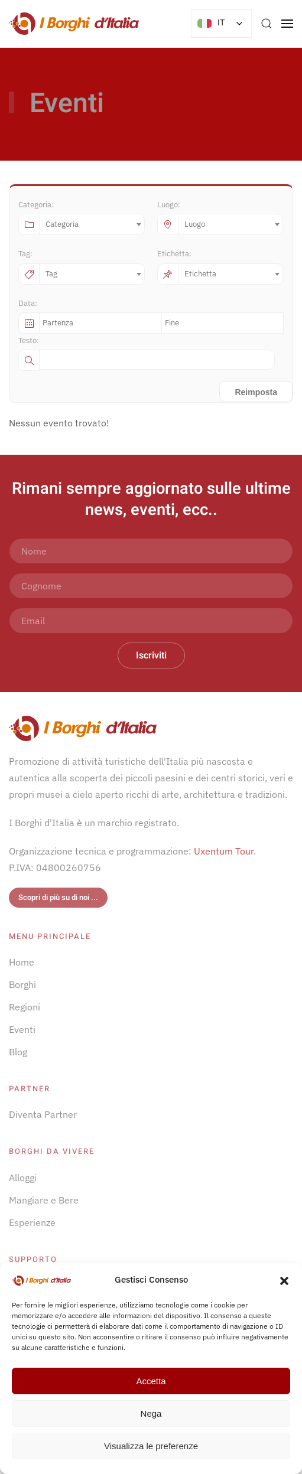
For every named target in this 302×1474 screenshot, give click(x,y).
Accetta (150, 1381)
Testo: (28, 340)
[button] (284, 1280)
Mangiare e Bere (44, 1200)
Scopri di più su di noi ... (58, 897)
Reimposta (256, 392)
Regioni (24, 1007)
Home (21, 962)
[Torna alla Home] (74, 23)
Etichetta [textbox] (200, 274)
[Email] (151, 621)
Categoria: (36, 205)
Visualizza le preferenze (151, 1446)
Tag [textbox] (51, 274)
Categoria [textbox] (62, 224)
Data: (27, 303)
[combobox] (92, 224)
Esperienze (32, 1222)
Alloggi (23, 1177)
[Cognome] (151, 586)
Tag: (25, 254)
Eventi (22, 1029)
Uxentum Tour (224, 851)
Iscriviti (151, 655)
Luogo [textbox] (194, 224)
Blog (18, 1052)
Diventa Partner (43, 1114)
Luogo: (168, 205)
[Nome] (151, 551)
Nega (151, 1413)
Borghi (22, 984)
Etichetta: (174, 254)
